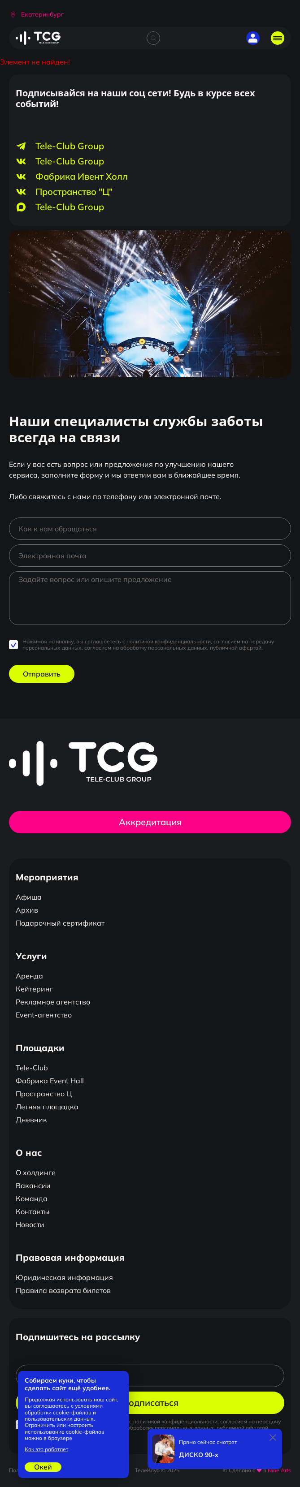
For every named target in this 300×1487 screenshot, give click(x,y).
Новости (30, 1224)
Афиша (29, 896)
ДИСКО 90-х (198, 1455)
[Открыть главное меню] (277, 38)
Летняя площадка (47, 1106)
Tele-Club (32, 1067)
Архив (27, 909)
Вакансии (33, 1185)
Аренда (29, 975)
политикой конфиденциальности (168, 641)
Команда (32, 1198)
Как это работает (46, 1449)
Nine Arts (279, 1470)
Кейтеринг (34, 988)
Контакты (32, 1211)
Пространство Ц (44, 1093)
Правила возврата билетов (63, 1290)
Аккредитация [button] (150, 822)
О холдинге (36, 1172)
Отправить (42, 673)
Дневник (31, 1119)
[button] (36, 15)
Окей (43, 1466)
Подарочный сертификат (60, 922)
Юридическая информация (64, 1277)
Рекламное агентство (53, 1001)
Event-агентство (44, 1014)
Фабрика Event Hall (50, 1080)
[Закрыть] (273, 1437)
